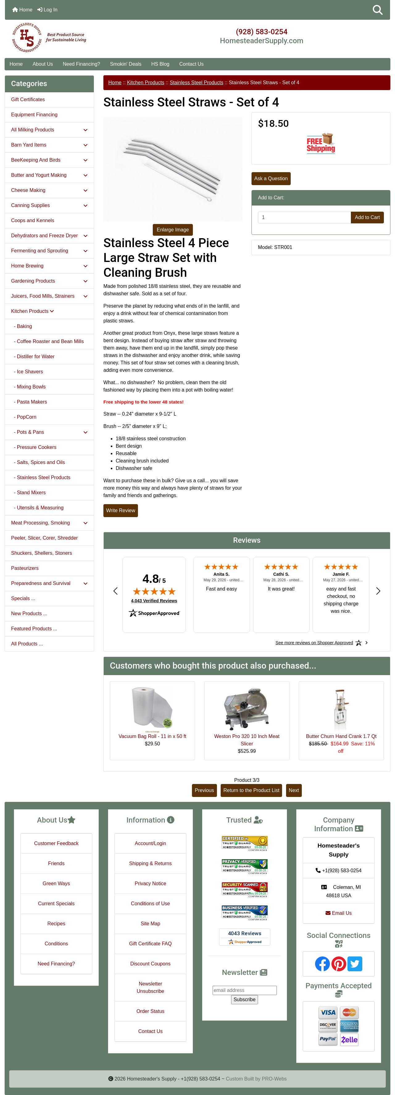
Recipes (56, 923)
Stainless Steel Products (196, 82)
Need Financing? (81, 64)
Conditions (56, 943)
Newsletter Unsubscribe (150, 987)
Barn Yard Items (49, 144)
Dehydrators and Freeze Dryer (49, 235)
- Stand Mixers (28, 492)
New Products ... (29, 613)
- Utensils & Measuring (37, 507)
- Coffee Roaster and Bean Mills (47, 341)
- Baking (21, 326)
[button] (377, 9)
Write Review (120, 510)
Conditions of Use (150, 903)
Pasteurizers (25, 568)
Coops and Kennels (32, 220)
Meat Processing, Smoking (49, 522)
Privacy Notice (150, 883)
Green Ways (56, 883)
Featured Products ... (34, 628)
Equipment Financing (34, 114)
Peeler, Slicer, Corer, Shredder (44, 538)
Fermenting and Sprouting (49, 250)
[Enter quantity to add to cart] (304, 217)
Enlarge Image (173, 229)
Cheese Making (49, 190)
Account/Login (150, 843)
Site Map (150, 923)
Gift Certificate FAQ (150, 943)
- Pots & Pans (49, 432)
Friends (56, 863)
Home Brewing (49, 265)
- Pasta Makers (29, 401)
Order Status (150, 1011)
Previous (204, 790)
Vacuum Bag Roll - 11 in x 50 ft (152, 736)
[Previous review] (115, 591)
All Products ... (27, 643)
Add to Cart (367, 217)
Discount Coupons (150, 963)
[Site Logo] (69, 37)
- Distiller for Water (33, 356)
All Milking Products (49, 129)
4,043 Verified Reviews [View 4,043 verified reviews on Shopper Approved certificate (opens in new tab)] (154, 600)
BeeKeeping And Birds (49, 160)
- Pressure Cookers (33, 447)
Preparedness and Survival (49, 583)
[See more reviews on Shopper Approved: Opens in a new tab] (314, 642)
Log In (47, 9)
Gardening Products (49, 281)
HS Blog (160, 64)
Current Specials (56, 903)
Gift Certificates (28, 99)
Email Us (338, 913)
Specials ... (23, 598)
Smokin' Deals (125, 64)
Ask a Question (271, 178)
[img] (154, 591)
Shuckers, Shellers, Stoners (41, 553)
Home (22, 9)
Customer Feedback (56, 843)
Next (294, 790)
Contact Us (191, 64)
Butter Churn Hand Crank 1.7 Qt (341, 736)
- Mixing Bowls (28, 386)
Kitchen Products (145, 82)
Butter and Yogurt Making (49, 175)
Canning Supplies (49, 205)
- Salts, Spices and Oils (38, 462)
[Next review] (378, 591)
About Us (43, 64)
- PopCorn (23, 417)
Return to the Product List (251, 790)
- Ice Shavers (27, 371)
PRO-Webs (274, 1078)
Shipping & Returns (150, 863)
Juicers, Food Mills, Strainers (49, 296)
